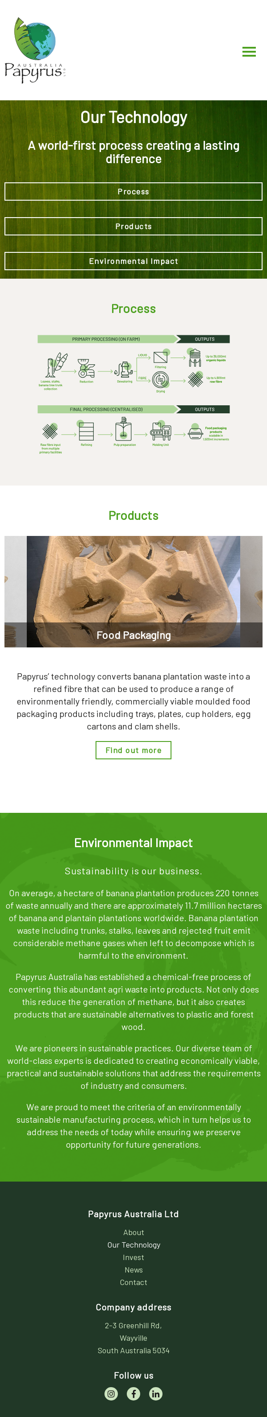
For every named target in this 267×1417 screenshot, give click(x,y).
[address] (133, 1337)
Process (133, 191)
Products (133, 226)
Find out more (133, 750)
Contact (133, 1282)
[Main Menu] (249, 50)
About (133, 1232)
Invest (133, 1257)
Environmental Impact (134, 261)
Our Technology (133, 1244)
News (134, 1269)
